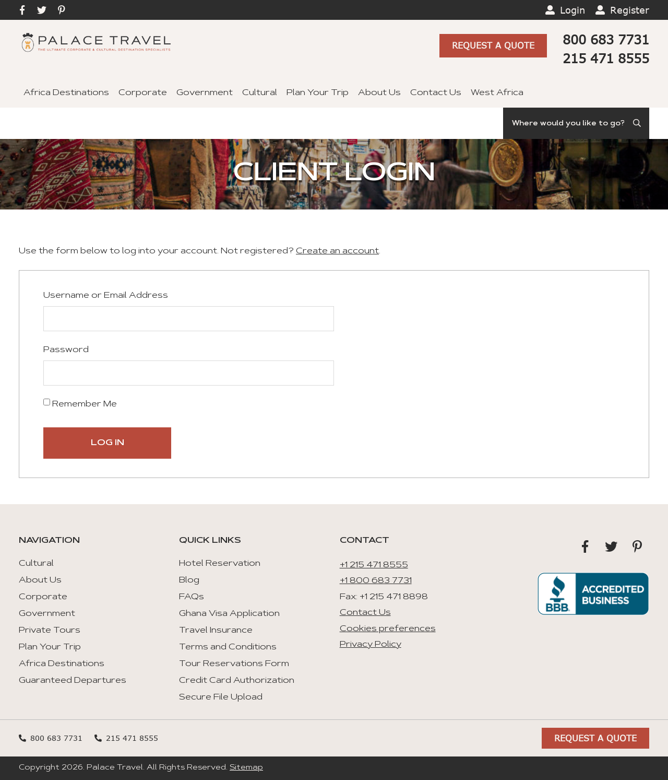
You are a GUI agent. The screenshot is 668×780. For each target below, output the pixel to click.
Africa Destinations (66, 93)
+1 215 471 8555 (374, 565)
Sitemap (246, 768)
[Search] (576, 123)
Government (204, 93)
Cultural (259, 93)
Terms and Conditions (228, 647)
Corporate (142, 93)
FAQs (191, 597)
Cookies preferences (388, 629)
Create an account (337, 251)
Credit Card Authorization (236, 681)
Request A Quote (493, 45)
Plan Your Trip (318, 93)
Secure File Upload (221, 697)
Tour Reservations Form (234, 664)
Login (572, 10)
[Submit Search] (637, 123)
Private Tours (49, 630)
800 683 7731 (606, 39)
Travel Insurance (216, 630)
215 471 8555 (606, 58)
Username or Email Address (105, 296)
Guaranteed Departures (72, 681)
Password (66, 350)
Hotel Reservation (219, 564)
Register (629, 10)
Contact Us (435, 93)
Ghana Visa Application (229, 614)
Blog (189, 580)
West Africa (497, 93)
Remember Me (80, 404)
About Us (379, 93)
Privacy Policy (370, 645)
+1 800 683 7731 (376, 581)
